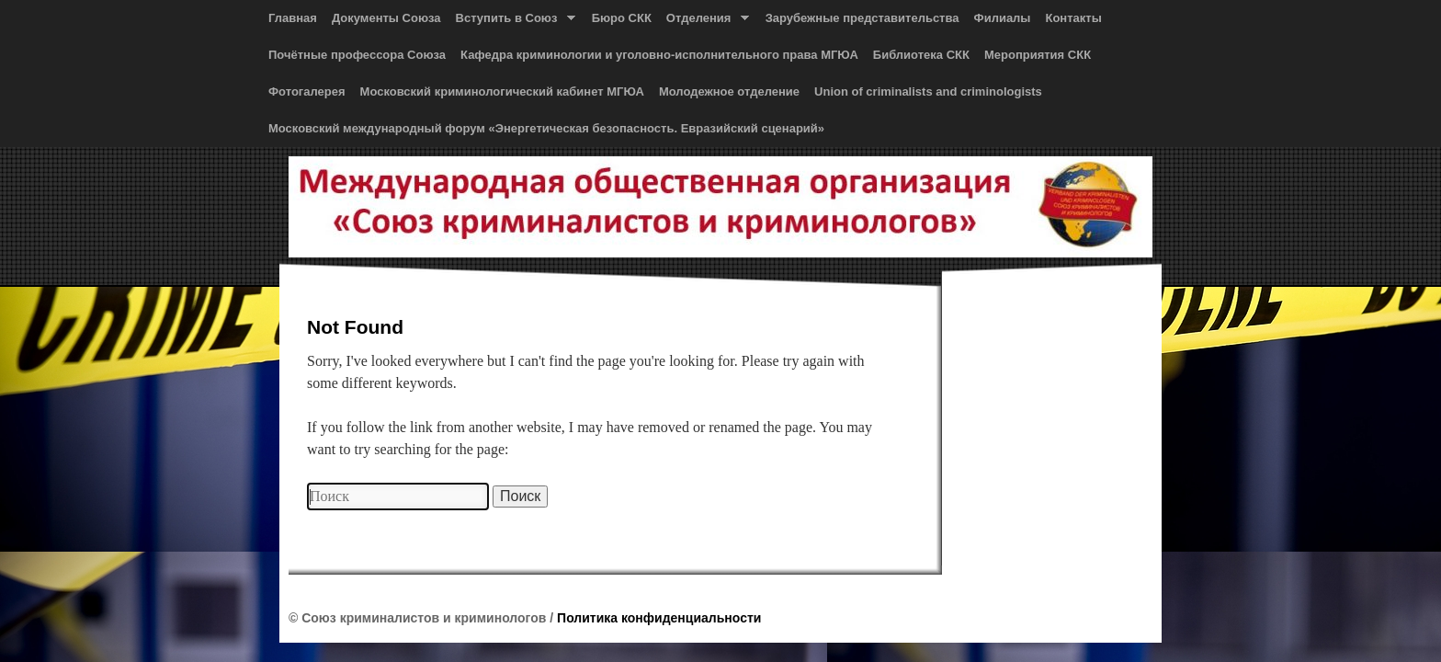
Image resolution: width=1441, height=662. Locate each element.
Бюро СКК (622, 18)
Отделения (704, 22)
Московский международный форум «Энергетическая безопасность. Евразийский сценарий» (546, 128)
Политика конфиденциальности (659, 618)
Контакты (1073, 18)
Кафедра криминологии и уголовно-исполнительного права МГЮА (659, 55)
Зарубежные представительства (862, 18)
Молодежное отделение (729, 91)
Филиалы (1002, 18)
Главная (292, 18)
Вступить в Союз (511, 22)
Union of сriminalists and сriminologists (928, 91)
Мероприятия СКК (1037, 55)
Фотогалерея (307, 91)
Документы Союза (386, 18)
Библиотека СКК (921, 55)
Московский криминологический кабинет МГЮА (502, 91)
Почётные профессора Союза (357, 55)
